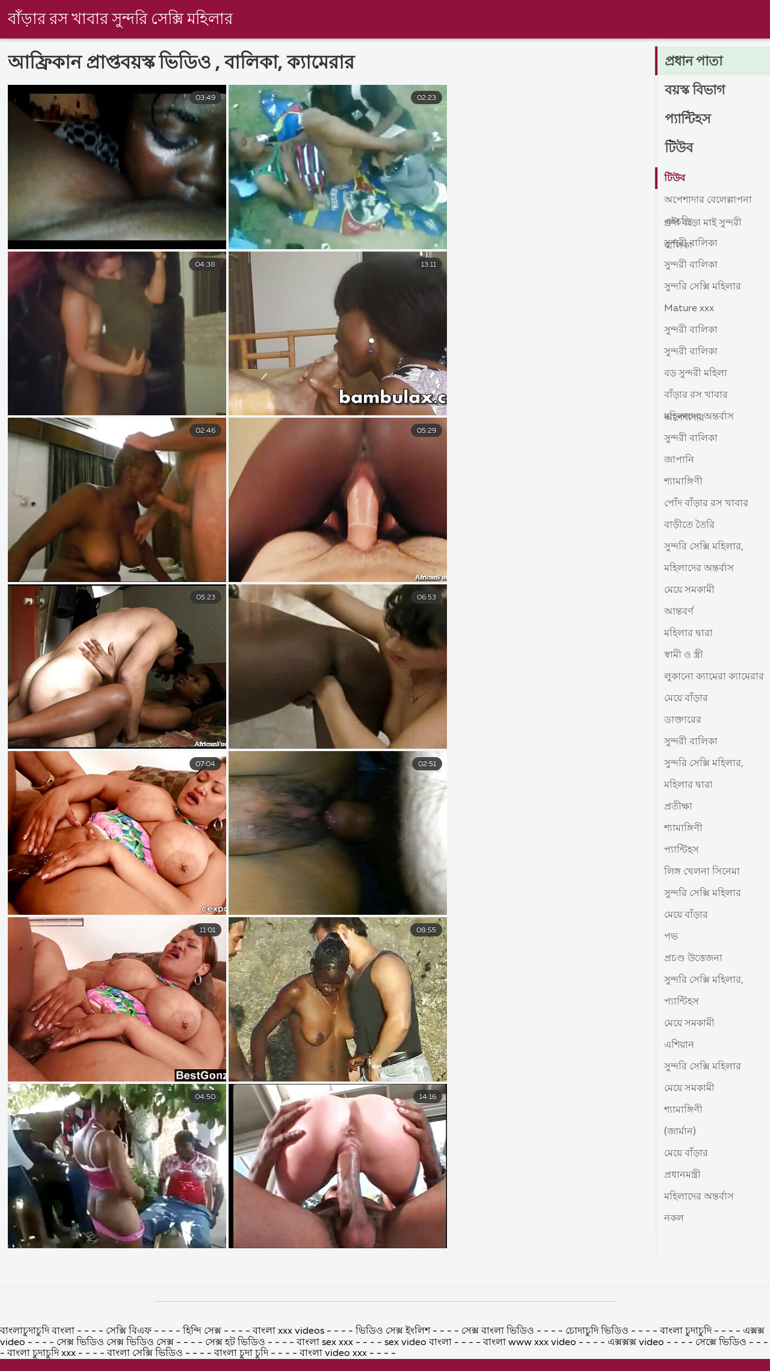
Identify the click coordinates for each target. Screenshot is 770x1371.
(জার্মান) (680, 1132)
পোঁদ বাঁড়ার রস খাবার (706, 504)
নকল (674, 1219)
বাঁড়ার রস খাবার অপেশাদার (696, 398)
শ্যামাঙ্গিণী (683, 482)
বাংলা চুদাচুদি (687, 1359)
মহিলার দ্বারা (688, 634)
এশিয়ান (679, 1045)
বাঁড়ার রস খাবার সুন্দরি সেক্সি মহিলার (120, 20)
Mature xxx (689, 309)
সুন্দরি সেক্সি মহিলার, (704, 547)
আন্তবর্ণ (679, 612)
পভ (671, 937)
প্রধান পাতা (693, 62)
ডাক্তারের (682, 720)
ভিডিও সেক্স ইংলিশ (394, 1359)
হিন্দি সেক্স (203, 1359)
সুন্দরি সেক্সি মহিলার (702, 287)
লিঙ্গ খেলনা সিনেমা (702, 872)
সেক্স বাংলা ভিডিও (499, 1359)
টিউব (679, 148)
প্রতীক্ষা (678, 807)
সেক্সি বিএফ (129, 1359)
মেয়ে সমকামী (689, 590)
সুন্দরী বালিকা (691, 244)
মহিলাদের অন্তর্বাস (699, 417)
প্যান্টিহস (688, 119)
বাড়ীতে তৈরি (689, 525)
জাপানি (679, 460)
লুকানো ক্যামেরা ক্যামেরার (714, 677)
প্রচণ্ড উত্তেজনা (693, 959)
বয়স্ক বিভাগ (695, 90)
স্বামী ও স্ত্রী (683, 655)
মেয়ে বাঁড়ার (686, 699)
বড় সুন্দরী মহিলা (695, 374)
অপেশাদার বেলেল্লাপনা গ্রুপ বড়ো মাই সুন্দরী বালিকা (708, 203)
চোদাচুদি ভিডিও (598, 1359)
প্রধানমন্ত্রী (682, 1175)
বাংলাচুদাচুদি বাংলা (38, 1359)
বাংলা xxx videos (290, 1359)
